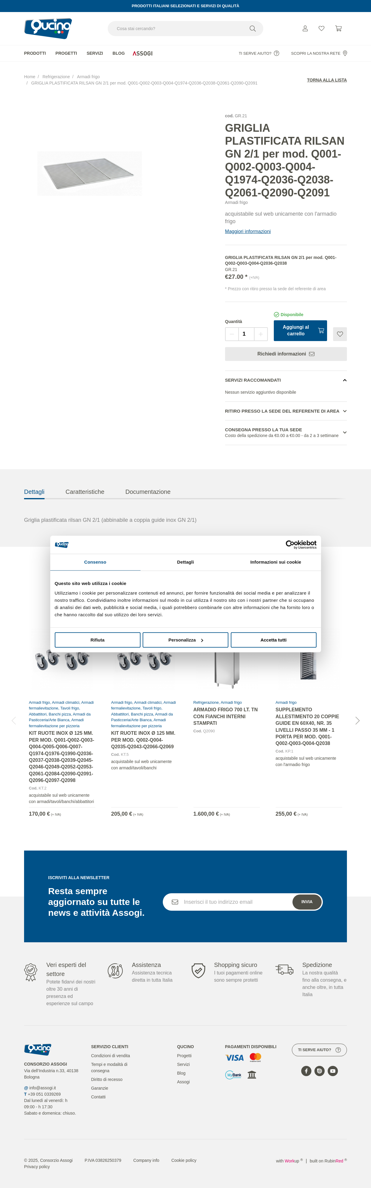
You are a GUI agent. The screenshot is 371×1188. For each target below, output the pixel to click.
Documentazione (148, 502)
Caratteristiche (85, 502)
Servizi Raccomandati (253, 380)
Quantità (233, 321)
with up (289, 1161)
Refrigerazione (56, 76)
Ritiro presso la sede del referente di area (282, 411)
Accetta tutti (274, 639)
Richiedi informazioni (285, 354)
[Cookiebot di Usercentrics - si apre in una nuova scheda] (290, 544)
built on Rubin (328, 1161)
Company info (146, 1160)
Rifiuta (98, 639)
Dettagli (34, 502)
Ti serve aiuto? (259, 53)
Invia (307, 912)
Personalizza (185, 639)
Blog (119, 53)
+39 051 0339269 (44, 1094)
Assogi (183, 1081)
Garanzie (99, 1088)
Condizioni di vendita (110, 1055)
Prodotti (35, 53)
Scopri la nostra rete (319, 53)
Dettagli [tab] (185, 562)
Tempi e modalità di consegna (109, 1067)
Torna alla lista (327, 80)
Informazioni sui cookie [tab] (275, 562)
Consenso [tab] (95, 562)
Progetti (66, 53)
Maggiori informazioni (248, 231)
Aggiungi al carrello (303, 330)
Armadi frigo (88, 76)
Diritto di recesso (106, 1079)
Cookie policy (183, 1160)
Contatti (98, 1096)
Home (29, 76)
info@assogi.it (42, 1087)
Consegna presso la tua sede (286, 433)
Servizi (95, 53)
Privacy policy (37, 1166)
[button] (357, 731)
